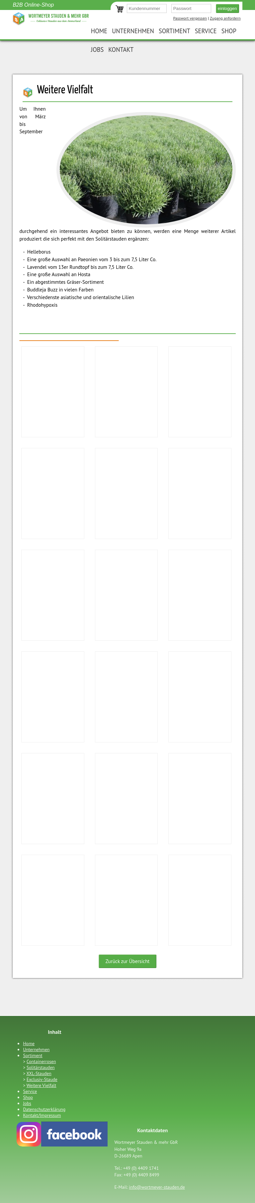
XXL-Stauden (39, 1073)
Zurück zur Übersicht (128, 961)
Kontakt (120, 50)
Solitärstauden (41, 1067)
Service (206, 31)
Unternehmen (133, 31)
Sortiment (174, 31)
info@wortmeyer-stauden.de (157, 1187)
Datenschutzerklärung (44, 1109)
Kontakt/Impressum (42, 1115)
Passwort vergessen (190, 18)
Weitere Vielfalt (41, 1085)
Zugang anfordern (225, 18)
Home (99, 31)
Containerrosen (41, 1061)
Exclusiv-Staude (42, 1079)
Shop (228, 31)
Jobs (97, 50)
